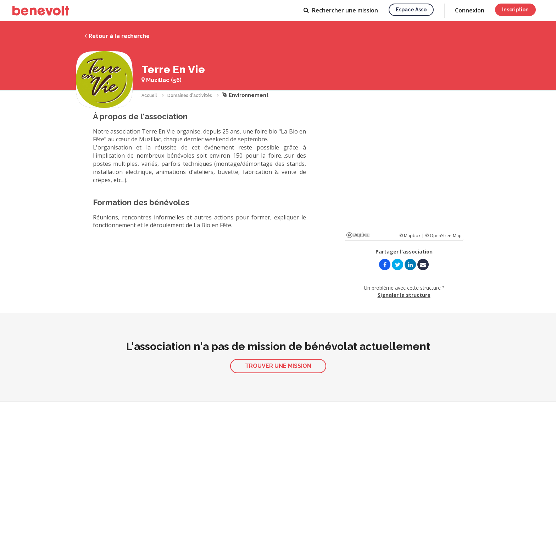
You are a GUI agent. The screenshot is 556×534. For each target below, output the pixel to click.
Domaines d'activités (189, 95)
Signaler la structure (404, 294)
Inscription (515, 9)
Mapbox (357, 235)
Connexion (469, 10)
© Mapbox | (412, 236)
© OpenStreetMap (443, 236)
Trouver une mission (278, 366)
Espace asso (411, 9)
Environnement (245, 95)
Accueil (149, 95)
